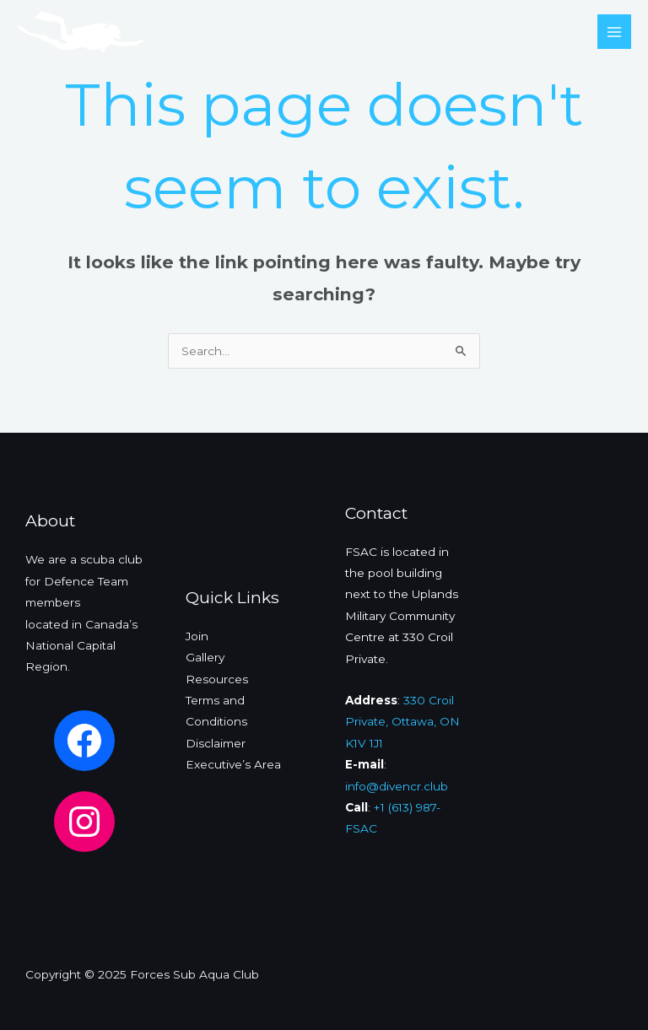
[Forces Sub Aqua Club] (80, 32)
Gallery (205, 657)
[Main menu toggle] (614, 31)
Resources (217, 679)
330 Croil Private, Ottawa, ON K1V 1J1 (402, 721)
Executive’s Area (233, 764)
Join (197, 636)
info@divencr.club (396, 786)
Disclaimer (216, 743)
